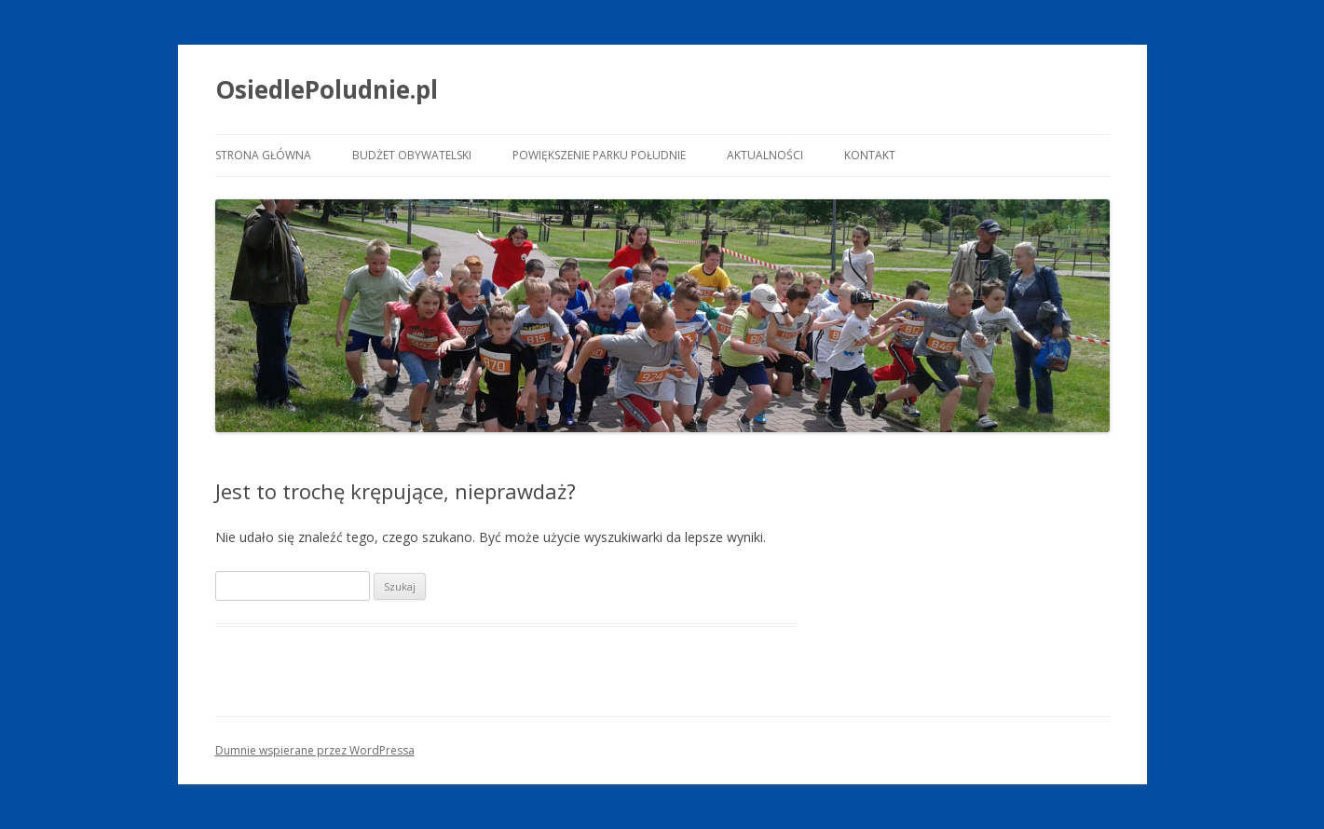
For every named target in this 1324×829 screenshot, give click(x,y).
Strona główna (263, 155)
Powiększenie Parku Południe (599, 155)
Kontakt (869, 155)
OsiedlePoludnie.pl (326, 89)
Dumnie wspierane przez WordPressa (315, 750)
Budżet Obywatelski (411, 155)
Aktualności (765, 155)
